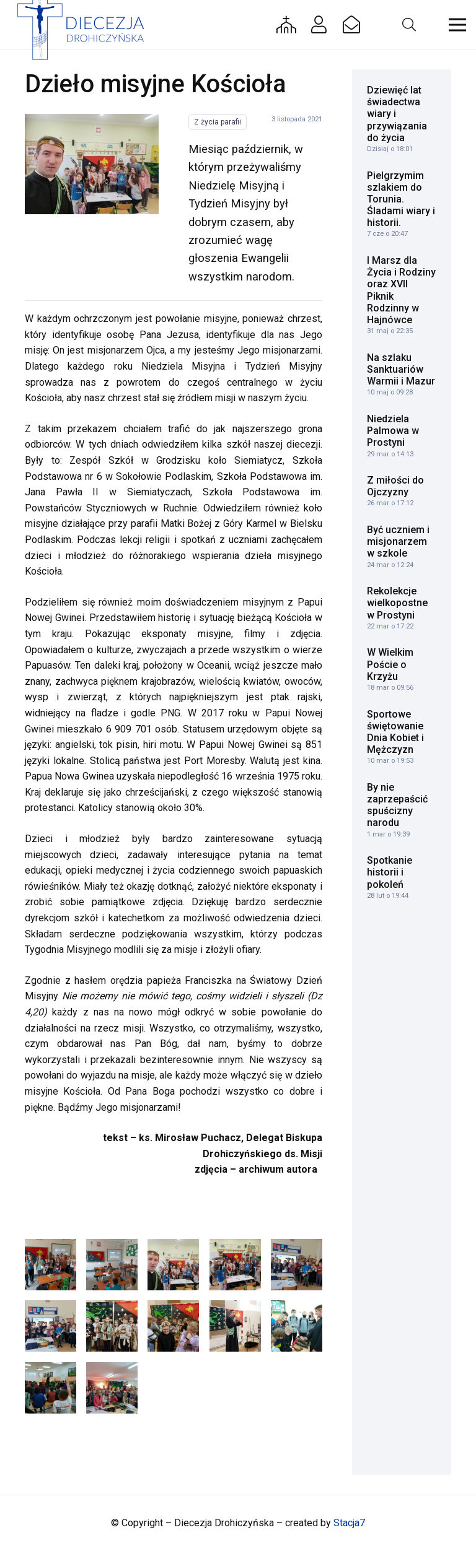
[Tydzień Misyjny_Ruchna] (112, 1326)
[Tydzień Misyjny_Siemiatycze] (92, 164)
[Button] (286, 25)
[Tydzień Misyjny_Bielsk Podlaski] (112, 1388)
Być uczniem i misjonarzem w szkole (398, 541)
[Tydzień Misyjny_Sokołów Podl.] (50, 1264)
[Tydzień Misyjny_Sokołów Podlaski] (112, 1264)
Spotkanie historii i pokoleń (389, 872)
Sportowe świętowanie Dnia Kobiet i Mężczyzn (395, 732)
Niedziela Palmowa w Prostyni (393, 430)
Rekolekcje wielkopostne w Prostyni (397, 602)
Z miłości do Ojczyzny (395, 486)
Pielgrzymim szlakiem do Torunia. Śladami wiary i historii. (401, 199)
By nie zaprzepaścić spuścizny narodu (397, 805)
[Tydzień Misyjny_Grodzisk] (296, 1326)
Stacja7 (349, 1523)
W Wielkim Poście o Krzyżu (390, 664)
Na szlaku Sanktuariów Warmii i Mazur (401, 369)
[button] (408, 24)
